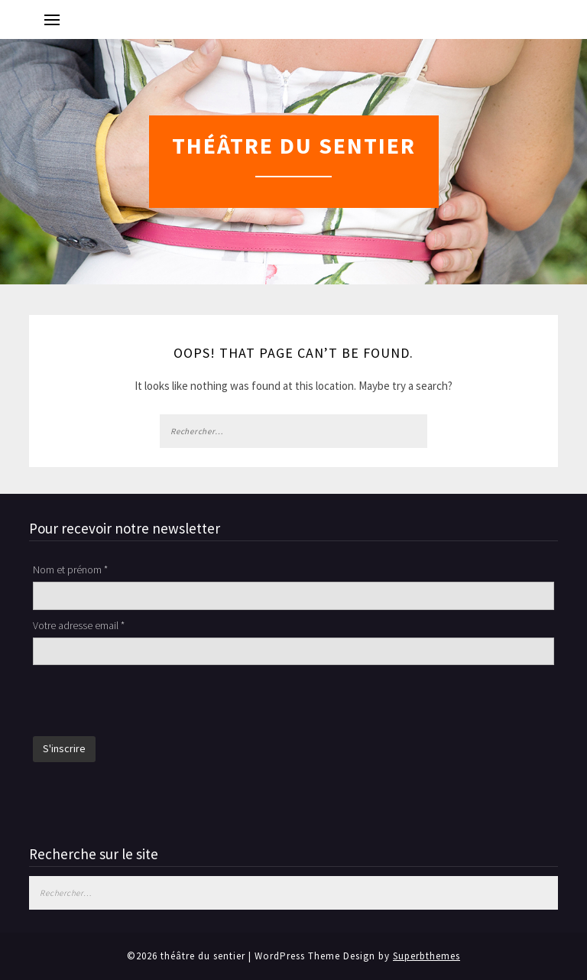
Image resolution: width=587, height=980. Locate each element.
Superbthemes (426, 955)
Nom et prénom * (70, 569)
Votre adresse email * (79, 625)
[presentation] (149, 702)
